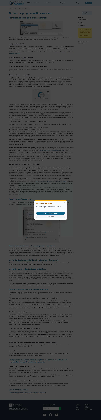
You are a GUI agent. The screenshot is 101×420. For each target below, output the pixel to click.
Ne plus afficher (50, 216)
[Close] (65, 202)
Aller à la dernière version (50, 213)
